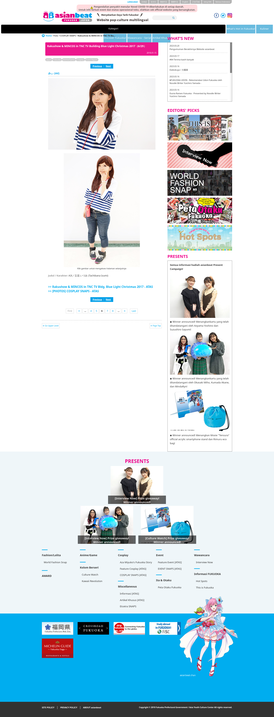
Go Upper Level (52, 325)
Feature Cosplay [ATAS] (133, 568)
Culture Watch (90, 574)
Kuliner (123, 29)
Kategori (59, 29)
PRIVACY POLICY (68, 707)
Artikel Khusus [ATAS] (132, 600)
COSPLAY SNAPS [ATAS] (133, 575)
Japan (48, 59)
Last (134, 310)
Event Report (91, 59)
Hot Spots (201, 581)
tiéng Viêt (207, 2)
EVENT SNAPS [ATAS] (170, 568)
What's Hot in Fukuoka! (91, 29)
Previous (97, 66)
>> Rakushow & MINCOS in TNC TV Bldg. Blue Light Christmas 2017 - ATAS (100, 287)
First (70, 310)
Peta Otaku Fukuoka (169, 587)
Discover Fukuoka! (151, 29)
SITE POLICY (48, 707)
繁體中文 (174, 2)
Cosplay (80, 59)
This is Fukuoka (205, 587)
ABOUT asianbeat (92, 707)
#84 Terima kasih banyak (182, 59)
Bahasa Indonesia (223, 2)
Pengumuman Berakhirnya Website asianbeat (192, 49)
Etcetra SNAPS (128, 606)
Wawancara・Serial (183, 29)
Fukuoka (57, 59)
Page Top (157, 325)
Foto (56, 35)
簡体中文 (163, 2)
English (185, 2)
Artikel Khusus (213, 29)
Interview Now (204, 562)
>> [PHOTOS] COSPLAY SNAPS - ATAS (73, 291)
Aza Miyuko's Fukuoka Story (136, 562)
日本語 (144, 2)
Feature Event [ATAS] (170, 562)
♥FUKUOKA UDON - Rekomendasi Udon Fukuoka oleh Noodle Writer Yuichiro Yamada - (196, 81)
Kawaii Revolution (92, 581)
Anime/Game (69, 59)
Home (49, 35)
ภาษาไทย (196, 2)
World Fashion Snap (55, 562)
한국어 (153, 2)
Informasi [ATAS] (129, 593)
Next (108, 66)
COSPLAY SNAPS (68, 35)
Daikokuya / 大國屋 (179, 69)
